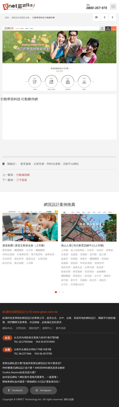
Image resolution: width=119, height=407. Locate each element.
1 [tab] (56, 292)
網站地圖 (69, 399)
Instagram (43, 390)
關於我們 (34, 328)
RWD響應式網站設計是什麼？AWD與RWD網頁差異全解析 (33, 367)
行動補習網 (23, 174)
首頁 (7, 17)
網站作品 (7, 328)
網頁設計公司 (23, 312)
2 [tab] (59, 292)
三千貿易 (21, 180)
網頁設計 (27, 317)
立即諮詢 (21, 328)
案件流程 (61, 328)
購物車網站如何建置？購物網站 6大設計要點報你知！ (31, 381)
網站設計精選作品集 (21, 17)
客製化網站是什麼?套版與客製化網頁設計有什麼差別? (31, 363)
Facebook (15, 390)
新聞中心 (47, 328)
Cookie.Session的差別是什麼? (19, 372)
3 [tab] (63, 292)
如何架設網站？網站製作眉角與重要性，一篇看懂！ (30, 377)
